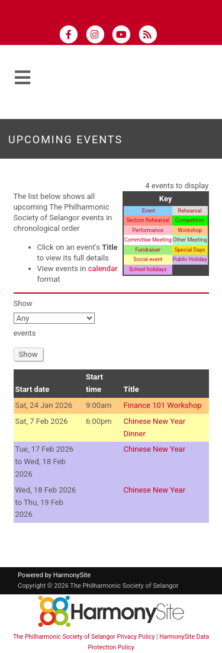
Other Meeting (190, 240)
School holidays (148, 269)
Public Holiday (190, 259)
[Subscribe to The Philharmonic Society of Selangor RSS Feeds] (151, 35)
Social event (147, 259)
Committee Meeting (148, 240)
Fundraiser (147, 250)
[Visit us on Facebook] (72, 35)
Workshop (190, 230)
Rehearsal (190, 211)
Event (148, 211)
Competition (190, 220)
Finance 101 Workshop (162, 405)
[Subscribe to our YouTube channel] (125, 35)
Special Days (190, 250)
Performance (147, 230)
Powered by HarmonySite (54, 575)
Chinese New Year (154, 449)
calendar (103, 268)
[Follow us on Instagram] (99, 35)
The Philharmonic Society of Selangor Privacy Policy (84, 637)
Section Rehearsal (147, 220)
